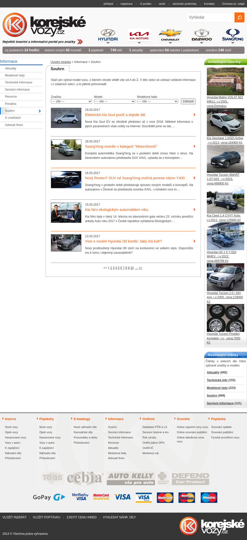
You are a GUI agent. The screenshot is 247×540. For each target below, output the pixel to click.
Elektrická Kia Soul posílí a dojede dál (115, 115)
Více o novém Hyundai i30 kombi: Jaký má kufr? (123, 241)
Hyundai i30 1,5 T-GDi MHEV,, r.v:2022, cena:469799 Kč (221, 256)
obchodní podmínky (185, 3)
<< (105, 268)
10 (131, 268)
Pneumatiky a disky (85, 437)
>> (140, 268)
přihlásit (108, 3)
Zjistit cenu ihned (82, 517)
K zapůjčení (12, 447)
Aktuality (213, 372)
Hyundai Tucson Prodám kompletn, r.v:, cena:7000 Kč (223, 338)
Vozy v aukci (12, 442)
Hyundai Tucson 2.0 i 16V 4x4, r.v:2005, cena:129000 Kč (225, 297)
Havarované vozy (15, 437)
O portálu (145, 3)
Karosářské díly (83, 432)
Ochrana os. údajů (233, 3)
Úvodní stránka (61, 62)
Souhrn (212, 395)
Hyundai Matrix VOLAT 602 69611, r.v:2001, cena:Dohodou (225, 102)
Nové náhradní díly (85, 426)
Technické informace (120, 437)
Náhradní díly (13, 453)
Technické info (217, 380)
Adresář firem (116, 458)
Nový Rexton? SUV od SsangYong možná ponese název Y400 (135, 178)
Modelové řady (217, 388)
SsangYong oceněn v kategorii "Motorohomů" (121, 146)
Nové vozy (11, 426)
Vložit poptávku (46, 517)
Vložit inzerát (14, 517)
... (136, 268)
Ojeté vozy (11, 432)
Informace (80, 62)
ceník (162, 3)
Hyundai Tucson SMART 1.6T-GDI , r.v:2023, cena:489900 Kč (223, 179)
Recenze (113, 442)
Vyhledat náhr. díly (119, 517)
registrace (126, 3)
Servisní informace (220, 403)
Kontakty (209, 3)
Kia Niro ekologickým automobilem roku (116, 210)
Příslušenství (13, 458)
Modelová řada (117, 453)
